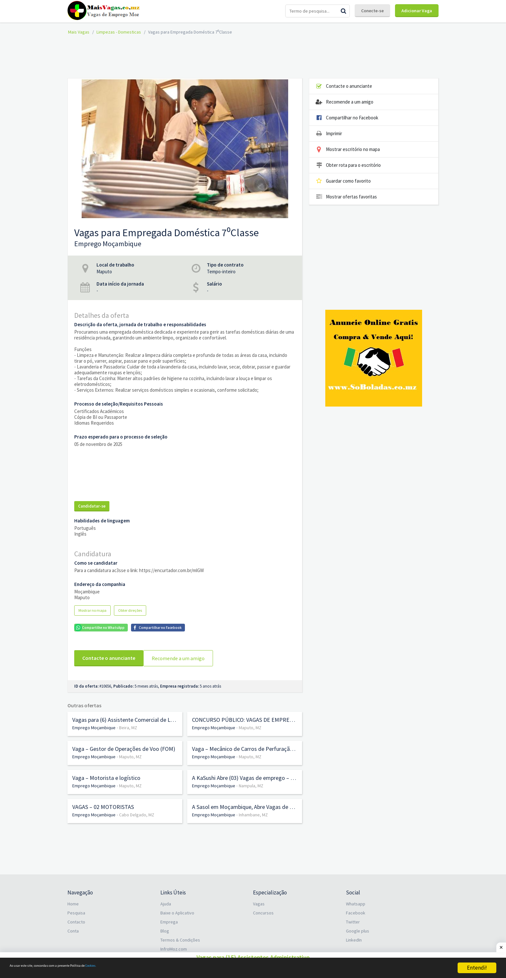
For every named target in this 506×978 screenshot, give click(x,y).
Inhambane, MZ (253, 811)
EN (348, 951)
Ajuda (165, 900)
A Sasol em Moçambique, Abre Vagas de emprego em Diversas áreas (244, 803)
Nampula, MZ (251, 782)
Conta (73, 927)
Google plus (357, 927)
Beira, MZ (128, 724)
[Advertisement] (253, 55)
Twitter (353, 918)
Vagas (259, 900)
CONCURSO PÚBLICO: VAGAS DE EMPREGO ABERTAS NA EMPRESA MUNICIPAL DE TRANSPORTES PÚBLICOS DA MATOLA (244, 716)
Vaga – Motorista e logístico (106, 774)
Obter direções (130, 610)
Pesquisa (76, 909)
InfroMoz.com (173, 945)
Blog (164, 927)
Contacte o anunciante (108, 658)
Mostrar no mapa (92, 610)
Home (73, 900)
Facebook (355, 909)
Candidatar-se (92, 506)
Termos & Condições (180, 936)
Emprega (169, 918)
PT (358, 951)
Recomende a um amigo (181, 658)
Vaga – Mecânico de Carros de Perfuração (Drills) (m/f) (244, 745)
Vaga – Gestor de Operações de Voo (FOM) (123, 745)
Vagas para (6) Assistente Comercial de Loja (124, 716)
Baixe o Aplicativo (177, 909)
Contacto (76, 918)
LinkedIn (354, 936)
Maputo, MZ (250, 724)
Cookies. (147, 968)
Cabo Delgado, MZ (136, 811)
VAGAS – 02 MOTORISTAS (103, 803)
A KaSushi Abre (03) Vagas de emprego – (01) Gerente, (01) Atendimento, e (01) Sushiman (244, 774)
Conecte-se (372, 11)
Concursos (263, 909)
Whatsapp (355, 900)
